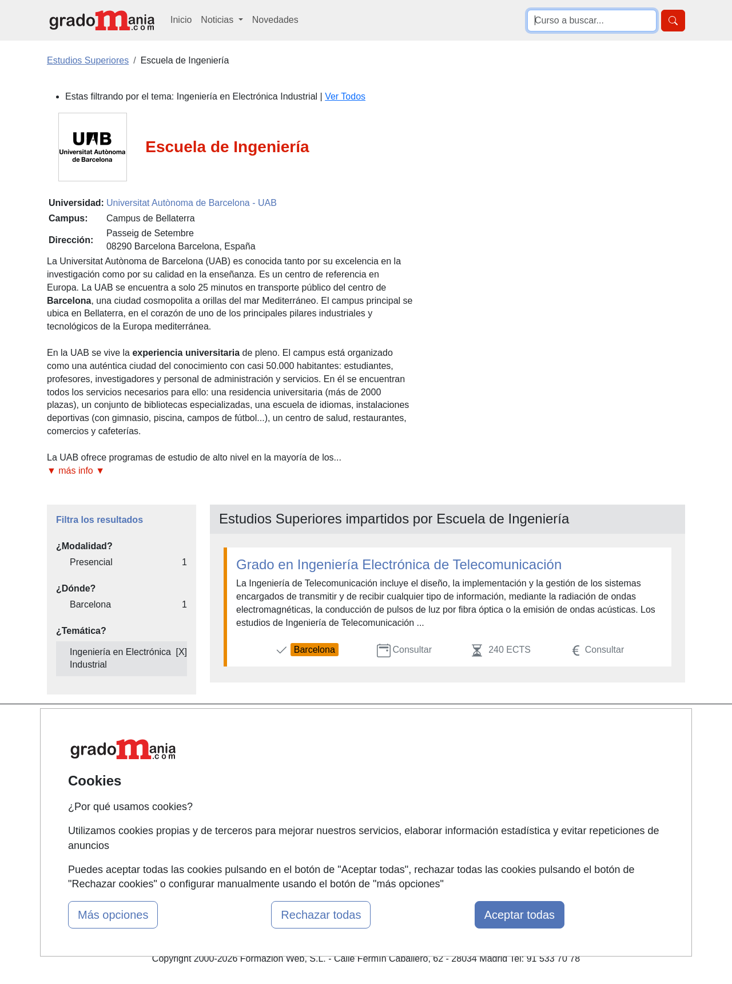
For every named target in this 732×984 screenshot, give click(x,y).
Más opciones (113, 914)
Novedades (275, 20)
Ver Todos (345, 96)
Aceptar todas (519, 914)
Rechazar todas (321, 914)
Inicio (181, 20)
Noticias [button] (218, 20)
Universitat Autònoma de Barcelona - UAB (191, 203)
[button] (230, 471)
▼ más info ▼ (76, 470)
